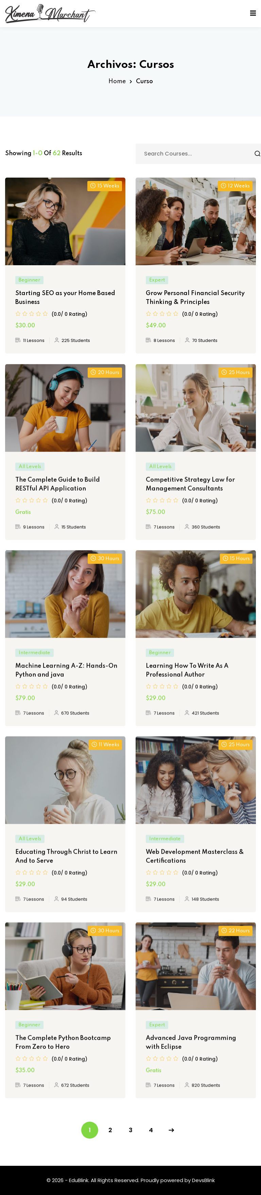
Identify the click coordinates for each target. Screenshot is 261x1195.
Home (117, 81)
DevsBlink (203, 1180)
